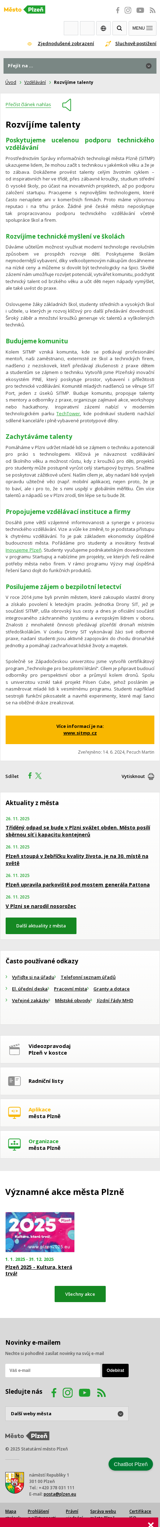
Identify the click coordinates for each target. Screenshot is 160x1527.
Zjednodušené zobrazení (66, 43)
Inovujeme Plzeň (24, 550)
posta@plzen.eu (60, 1494)
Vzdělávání (35, 82)
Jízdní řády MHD (115, 1000)
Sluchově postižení (135, 43)
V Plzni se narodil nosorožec (41, 906)
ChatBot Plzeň (131, 1464)
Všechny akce (80, 1294)
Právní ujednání (74, 1514)
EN (103, 28)
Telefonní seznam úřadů (88, 977)
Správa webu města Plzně (103, 1514)
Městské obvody (73, 1000)
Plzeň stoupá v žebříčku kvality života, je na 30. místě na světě (77, 859)
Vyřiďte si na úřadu (33, 977)
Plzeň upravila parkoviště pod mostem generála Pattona (78, 884)
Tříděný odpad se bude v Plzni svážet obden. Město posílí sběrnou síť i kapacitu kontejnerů (78, 831)
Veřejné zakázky (30, 1000)
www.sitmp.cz (80, 733)
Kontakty (87, 28)
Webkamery (71, 28)
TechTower (68, 413)
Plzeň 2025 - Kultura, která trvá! (38, 1270)
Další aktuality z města (41, 925)
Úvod (10, 82)
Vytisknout (133, 776)
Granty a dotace (111, 989)
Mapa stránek (13, 1514)
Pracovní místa (70, 989)
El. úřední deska (30, 989)
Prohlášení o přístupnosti (42, 1514)
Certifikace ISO (140, 1514)
